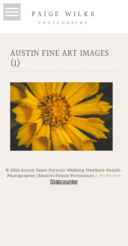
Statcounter (64, 181)
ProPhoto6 (110, 176)
